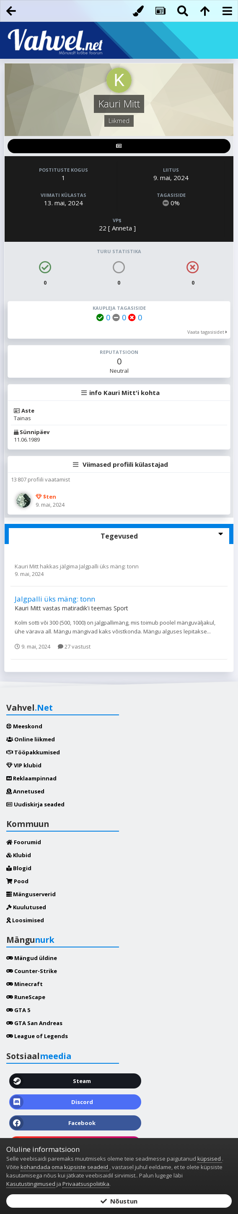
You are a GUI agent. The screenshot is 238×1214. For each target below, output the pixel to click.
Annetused (25, 791)
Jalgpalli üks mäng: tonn (109, 566)
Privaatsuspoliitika (85, 1184)
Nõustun (119, 1201)
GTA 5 (18, 1010)
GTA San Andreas (34, 1023)
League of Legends (37, 1036)
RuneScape (25, 997)
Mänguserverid (31, 894)
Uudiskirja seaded (35, 804)
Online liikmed (30, 739)
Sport (121, 608)
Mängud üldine (31, 958)
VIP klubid (23, 765)
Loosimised (25, 920)
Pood (17, 881)
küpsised (209, 1158)
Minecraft (24, 984)
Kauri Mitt (27, 566)
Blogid (18, 868)
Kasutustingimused (30, 1184)
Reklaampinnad (31, 778)
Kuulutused (26, 907)
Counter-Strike (31, 971)
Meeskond (24, 726)
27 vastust (74, 646)
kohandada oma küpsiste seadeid (65, 1167)
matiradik (74, 608)
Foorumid (23, 842)
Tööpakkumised (33, 752)
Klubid (18, 855)
